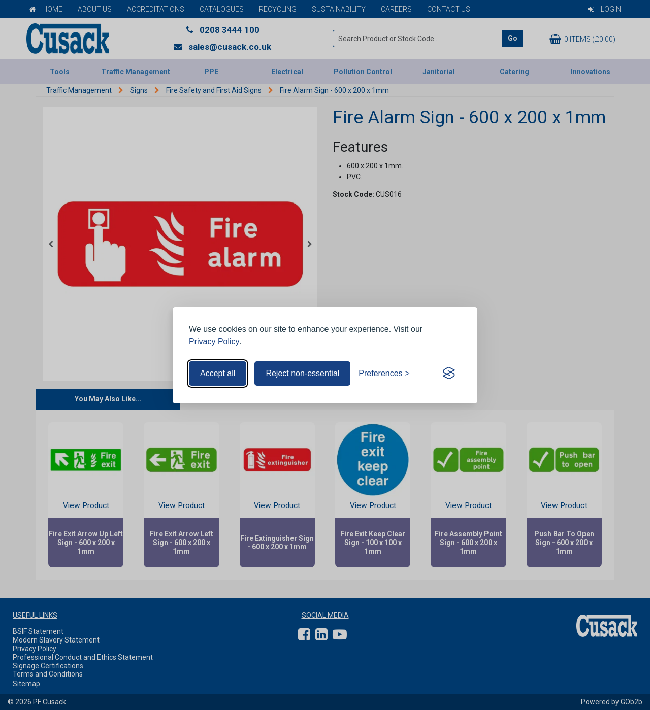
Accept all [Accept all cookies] (217, 373)
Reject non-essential (302, 373)
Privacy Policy (214, 341)
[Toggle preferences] (384, 373)
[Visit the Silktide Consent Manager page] (449, 373)
